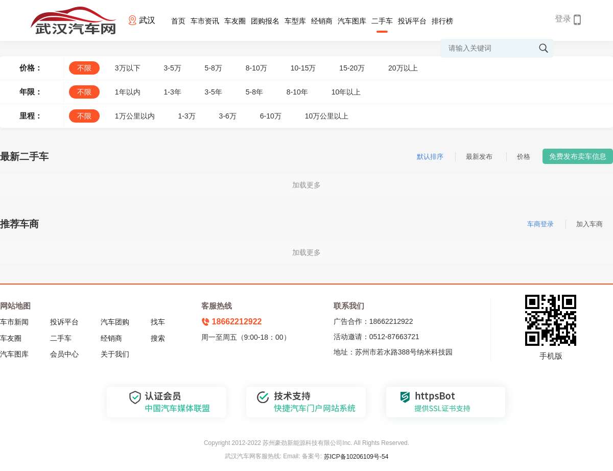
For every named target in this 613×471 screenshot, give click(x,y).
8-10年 (297, 92)
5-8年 (254, 92)
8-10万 (256, 68)
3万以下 (127, 68)
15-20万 (352, 68)
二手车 (382, 21)
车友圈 (235, 21)
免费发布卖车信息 (577, 156)
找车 (158, 322)
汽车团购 (115, 322)
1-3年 (172, 92)
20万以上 (403, 68)
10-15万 (303, 68)
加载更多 (306, 185)
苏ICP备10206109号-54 (356, 456)
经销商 (322, 21)
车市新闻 (14, 322)
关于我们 (115, 354)
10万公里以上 (327, 116)
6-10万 (270, 116)
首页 (178, 21)
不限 (84, 68)
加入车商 (589, 224)
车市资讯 (205, 21)
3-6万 (228, 116)
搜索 (158, 338)
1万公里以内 (135, 116)
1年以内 (127, 92)
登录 (563, 18)
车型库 (295, 21)
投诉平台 (412, 21)
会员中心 (64, 354)
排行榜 (442, 21)
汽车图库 (352, 21)
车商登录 (540, 224)
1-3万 (186, 116)
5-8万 (213, 68)
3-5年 (213, 92)
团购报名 (265, 21)
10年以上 (346, 92)
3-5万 (172, 68)
